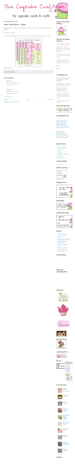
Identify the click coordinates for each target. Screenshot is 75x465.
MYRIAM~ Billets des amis (61, 124)
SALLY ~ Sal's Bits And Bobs (62, 137)
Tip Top (12, 33)
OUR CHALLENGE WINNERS (63, 239)
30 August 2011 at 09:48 (11, 93)
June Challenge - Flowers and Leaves (66, 423)
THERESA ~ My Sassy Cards (62, 134)
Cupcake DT (60, 155)
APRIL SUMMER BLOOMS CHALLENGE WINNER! (66, 417)
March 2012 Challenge (65, 436)
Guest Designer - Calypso (66, 396)
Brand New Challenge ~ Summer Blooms (66, 390)
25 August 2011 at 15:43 (11, 85)
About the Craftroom (62, 147)
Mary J (7, 81)
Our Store (60, 150)
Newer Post (6, 99)
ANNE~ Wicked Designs (61, 133)
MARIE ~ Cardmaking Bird (61, 123)
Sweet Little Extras (62, 148)
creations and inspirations (63, 244)
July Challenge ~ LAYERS (66, 429)
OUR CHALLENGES (61, 241)
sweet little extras (13, 72)
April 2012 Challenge (65, 402)
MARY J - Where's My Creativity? (63, 127)
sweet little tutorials (62, 249)
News (59, 237)
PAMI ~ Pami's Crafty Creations (63, 136)
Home (29, 99)
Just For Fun (60, 236)
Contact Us (60, 152)
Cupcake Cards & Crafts (65, 44)
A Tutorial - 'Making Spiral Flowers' (66, 410)
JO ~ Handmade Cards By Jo (62, 126)
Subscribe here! (59, 164)
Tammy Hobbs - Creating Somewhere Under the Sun (61, 120)
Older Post (51, 99)
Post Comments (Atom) (14, 102)
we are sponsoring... (62, 251)
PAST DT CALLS (60, 243)
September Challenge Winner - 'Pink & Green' (66, 443)
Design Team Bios (61, 157)
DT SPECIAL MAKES (61, 234)
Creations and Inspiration (63, 154)
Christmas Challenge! (65, 449)
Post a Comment (8, 96)
